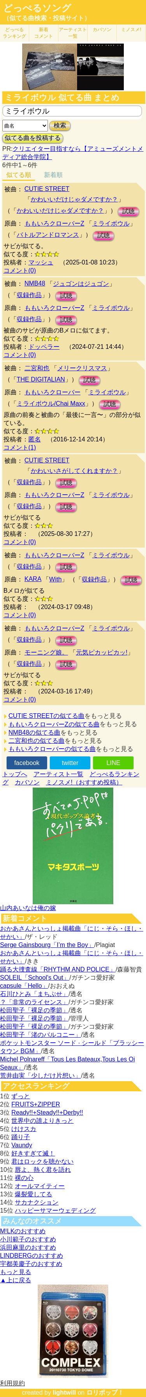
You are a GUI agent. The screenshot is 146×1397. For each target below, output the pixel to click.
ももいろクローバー (53, 392)
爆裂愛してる (33, 1194)
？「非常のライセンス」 (34, 1002)
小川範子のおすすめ (28, 1239)
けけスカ (23, 1129)
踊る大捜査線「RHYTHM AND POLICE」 (58, 969)
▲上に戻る (15, 1280)
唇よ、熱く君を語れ (43, 1169)
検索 (60, 125)
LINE (113, 763)
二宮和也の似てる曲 (37, 740)
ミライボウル (111, 223)
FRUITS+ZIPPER (35, 1104)
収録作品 (29, 295)
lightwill (64, 1392)
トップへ (14, 774)
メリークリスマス (82, 368)
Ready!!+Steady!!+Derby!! (47, 1112)
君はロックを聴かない (42, 1161)
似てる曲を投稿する (33, 138)
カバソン (102, 29)
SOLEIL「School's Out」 (34, 977)
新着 (43, 33)
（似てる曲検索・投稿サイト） (46, 18)
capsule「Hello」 (24, 985)
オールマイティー (40, 1186)
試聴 (128, 211)
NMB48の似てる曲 (34, 732)
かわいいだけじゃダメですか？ (74, 199)
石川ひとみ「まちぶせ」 (34, 994)
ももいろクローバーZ (54, 223)
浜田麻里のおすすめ (28, 1247)
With (55, 579)
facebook (26, 763)
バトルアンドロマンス (48, 234)
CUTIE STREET (47, 189)
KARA (33, 579)
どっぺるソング (37, 8)
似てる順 (18, 175)
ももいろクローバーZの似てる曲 (54, 724)
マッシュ (40, 262)
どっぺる (14, 33)
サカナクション (36, 1202)
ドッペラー (44, 346)
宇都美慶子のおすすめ (31, 1263)
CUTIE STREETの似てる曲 (47, 716)
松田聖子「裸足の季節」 (34, 1010)
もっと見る (15, 1272)
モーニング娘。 (46, 652)
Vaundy (21, 1145)
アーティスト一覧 (58, 774)
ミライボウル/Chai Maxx (51, 403)
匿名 (34, 439)
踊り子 (20, 1137)
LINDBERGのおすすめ (31, 1255)
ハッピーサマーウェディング (55, 1210)
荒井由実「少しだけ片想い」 (40, 1075)
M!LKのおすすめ (23, 1231)
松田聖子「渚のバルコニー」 (40, 1034)
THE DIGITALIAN (41, 379)
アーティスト (73, 33)
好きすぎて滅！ (33, 1153)
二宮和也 (37, 368)
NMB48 (35, 283)
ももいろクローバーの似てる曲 (52, 749)
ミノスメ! (131, 29)
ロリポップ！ (105, 1392)
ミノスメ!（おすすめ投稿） (84, 782)
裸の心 (24, 1178)
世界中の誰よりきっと (42, 1120)
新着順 (53, 175)
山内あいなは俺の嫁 (28, 908)
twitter (70, 763)
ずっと (20, 1096)
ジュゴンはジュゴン (81, 283)
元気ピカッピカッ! (101, 652)
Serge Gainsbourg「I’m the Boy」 (47, 945)
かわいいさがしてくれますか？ (74, 470)
